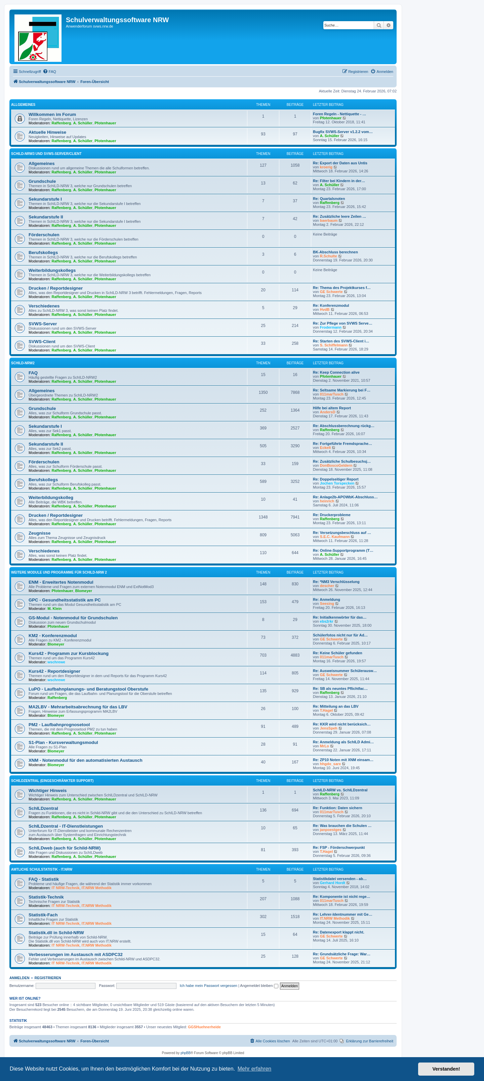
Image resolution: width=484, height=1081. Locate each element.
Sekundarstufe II (46, 216)
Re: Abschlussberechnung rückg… (343, 426)
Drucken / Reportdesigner (56, 288)
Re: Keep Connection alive (336, 372)
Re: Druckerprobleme (332, 515)
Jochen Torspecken (337, 483)
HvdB (325, 309)
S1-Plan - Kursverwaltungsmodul (63, 742)
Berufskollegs (43, 252)
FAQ (33, 372)
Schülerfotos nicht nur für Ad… (340, 635)
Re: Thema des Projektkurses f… (342, 288)
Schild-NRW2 (23, 363)
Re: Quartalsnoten (329, 199)
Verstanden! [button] (446, 1069)
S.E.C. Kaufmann (335, 537)
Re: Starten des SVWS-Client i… (341, 341)
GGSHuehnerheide (204, 1027)
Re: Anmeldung (326, 599)
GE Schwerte (331, 292)
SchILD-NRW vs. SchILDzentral (340, 790)
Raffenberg (61, 123)
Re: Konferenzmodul (331, 305)
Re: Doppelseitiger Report (336, 479)
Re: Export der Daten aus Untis (340, 163)
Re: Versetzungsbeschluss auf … (342, 533)
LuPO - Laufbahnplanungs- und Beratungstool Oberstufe (88, 689)
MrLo (324, 746)
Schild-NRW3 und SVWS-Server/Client (46, 154)
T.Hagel (326, 710)
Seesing (327, 603)
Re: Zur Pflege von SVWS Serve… (342, 323)
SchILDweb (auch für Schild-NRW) (64, 847)
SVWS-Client (42, 341)
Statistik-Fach (43, 914)
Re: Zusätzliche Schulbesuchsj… (342, 461)
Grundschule (42, 181)
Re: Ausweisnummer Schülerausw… (345, 671)
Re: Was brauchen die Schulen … (342, 826)
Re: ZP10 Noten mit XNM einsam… (343, 760)
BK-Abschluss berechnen (335, 252)
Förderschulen (44, 234)
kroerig (326, 167)
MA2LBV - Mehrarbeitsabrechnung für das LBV (78, 706)
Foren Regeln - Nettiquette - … (339, 114)
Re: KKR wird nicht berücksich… (342, 724)
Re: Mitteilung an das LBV (336, 706)
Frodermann (330, 327)
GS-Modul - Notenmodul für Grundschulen (73, 617)
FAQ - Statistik (44, 879)
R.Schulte (328, 256)
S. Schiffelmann (334, 345)
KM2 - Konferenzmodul (53, 635)
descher (327, 586)
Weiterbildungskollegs (52, 270)
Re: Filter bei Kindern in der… (339, 181)
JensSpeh (328, 728)
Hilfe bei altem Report (332, 408)
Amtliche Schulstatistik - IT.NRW (41, 869)
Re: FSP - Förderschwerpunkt (339, 847)
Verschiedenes (44, 305)
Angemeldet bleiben (259, 986)
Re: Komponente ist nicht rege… (341, 897)
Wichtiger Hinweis (48, 790)
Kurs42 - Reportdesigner (54, 671)
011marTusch (332, 394)
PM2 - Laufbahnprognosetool (59, 724)
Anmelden (19, 978)
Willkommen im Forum (52, 114)
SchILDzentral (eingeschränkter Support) (52, 781)
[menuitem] (49, 72)
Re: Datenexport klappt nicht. (338, 932)
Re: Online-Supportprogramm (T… (343, 550)
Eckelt (325, 448)
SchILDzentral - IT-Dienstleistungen (66, 826)
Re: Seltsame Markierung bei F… (341, 390)
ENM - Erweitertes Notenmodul (61, 582)
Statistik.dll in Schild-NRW (56, 932)
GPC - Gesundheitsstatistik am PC (65, 599)
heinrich (327, 501)
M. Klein (54, 609)
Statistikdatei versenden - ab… (340, 879)
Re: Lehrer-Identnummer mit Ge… (342, 914)
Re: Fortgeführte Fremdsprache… (342, 444)
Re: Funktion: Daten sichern (337, 808)
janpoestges (330, 830)
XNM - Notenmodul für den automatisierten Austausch (86, 760)
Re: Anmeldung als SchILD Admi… (343, 742)
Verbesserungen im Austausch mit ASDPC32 (76, 954)
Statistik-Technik (46, 897)
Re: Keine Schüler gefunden (337, 653)
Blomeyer (83, 591)
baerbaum (329, 220)
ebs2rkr (326, 621)
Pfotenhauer (105, 123)
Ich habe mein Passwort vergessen (208, 986)
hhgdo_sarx (330, 764)
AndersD (327, 412)
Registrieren (48, 978)
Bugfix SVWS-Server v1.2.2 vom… (343, 132)
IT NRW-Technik (66, 888)
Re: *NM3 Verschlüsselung (336, 582)
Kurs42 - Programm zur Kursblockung (69, 653)
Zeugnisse (39, 533)
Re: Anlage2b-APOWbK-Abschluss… (345, 497)
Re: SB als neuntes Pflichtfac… (340, 689)
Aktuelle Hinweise (47, 132)
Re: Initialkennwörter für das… (340, 617)
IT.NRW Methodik (97, 888)
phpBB (185, 1053)
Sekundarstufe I (45, 199)
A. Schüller (82, 123)
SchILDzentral (43, 808)
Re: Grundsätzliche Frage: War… (341, 954)
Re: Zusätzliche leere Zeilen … (339, 216)
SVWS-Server (43, 323)
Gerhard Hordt (332, 883)
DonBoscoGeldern (336, 465)
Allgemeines (23, 105)
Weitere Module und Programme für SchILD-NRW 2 (59, 572)
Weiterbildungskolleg (51, 497)
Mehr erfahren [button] (255, 1069)
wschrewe (56, 662)
